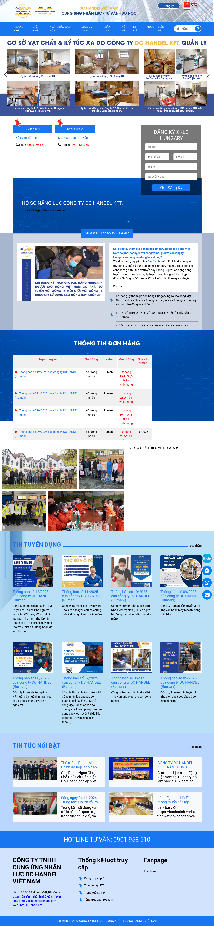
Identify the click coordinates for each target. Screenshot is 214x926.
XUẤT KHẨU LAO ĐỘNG (60, 28)
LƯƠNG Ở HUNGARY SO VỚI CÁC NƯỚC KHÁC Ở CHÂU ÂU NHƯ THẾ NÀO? (155, 315)
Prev (6, 75)
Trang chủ (19, 28)
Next (208, 75)
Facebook (150, 871)
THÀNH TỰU (108, 28)
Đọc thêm (196, 545)
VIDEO (150, 26)
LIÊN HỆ (161, 28)
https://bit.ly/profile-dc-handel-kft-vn (44, 210)
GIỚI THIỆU (36, 28)
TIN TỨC (135, 28)
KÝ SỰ (123, 28)
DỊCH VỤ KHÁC (86, 28)
